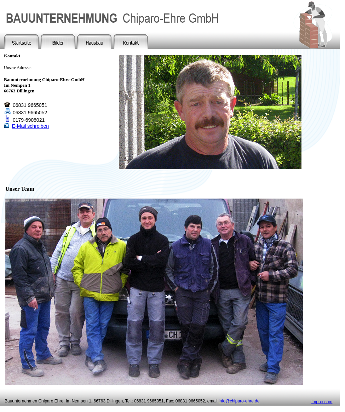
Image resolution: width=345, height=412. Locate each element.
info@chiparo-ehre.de (239, 401)
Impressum (321, 401)
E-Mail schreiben (30, 126)
